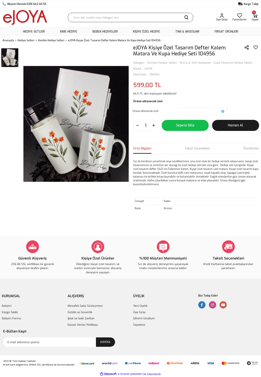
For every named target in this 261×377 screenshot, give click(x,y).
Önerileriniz (251, 148)
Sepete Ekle (185, 125)
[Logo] (25, 17)
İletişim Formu (11, 318)
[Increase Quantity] (154, 125)
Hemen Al (235, 125)
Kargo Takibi (10, 312)
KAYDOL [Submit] (105, 342)
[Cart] (255, 17)
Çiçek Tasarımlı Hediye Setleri (233, 63)
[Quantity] (146, 125)
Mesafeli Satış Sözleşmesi (85, 306)
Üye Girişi (139, 312)
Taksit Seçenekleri (197, 148)
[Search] (130, 17)
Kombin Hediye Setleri (162, 63)
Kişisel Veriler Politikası (83, 325)
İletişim (6, 306)
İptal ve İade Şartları (81, 318)
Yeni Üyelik (140, 306)
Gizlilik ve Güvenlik (80, 312)
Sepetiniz (139, 325)
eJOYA (148, 68)
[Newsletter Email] (59, 342)
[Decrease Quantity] (137, 125)
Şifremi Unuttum (144, 318)
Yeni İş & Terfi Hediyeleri (195, 63)
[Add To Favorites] (255, 47)
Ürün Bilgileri (142, 148)
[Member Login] (221, 17)
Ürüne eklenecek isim (145, 111)
